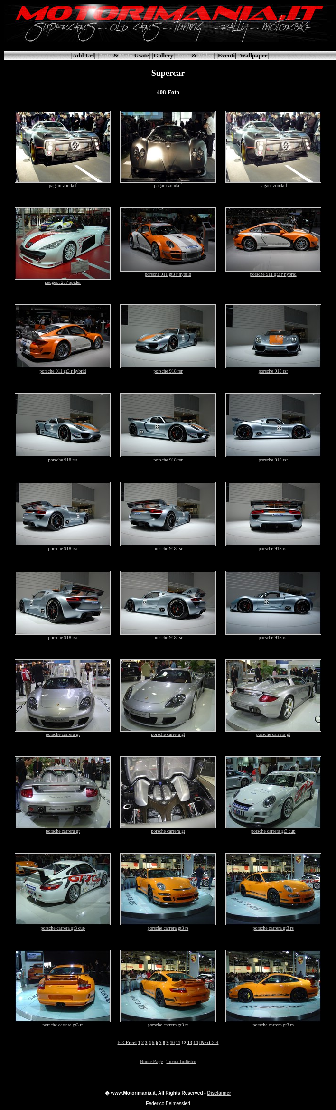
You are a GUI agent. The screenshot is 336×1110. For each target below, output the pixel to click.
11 (178, 1042)
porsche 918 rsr (168, 369)
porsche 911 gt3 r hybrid (168, 272)
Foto (184, 55)
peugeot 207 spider (63, 280)
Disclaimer (219, 1093)
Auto (105, 55)
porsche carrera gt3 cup (273, 829)
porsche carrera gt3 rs (168, 926)
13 (189, 1042)
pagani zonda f (63, 183)
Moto (126, 55)
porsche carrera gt (63, 732)
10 (172, 1042)
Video (205, 55)
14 (195, 1042)
